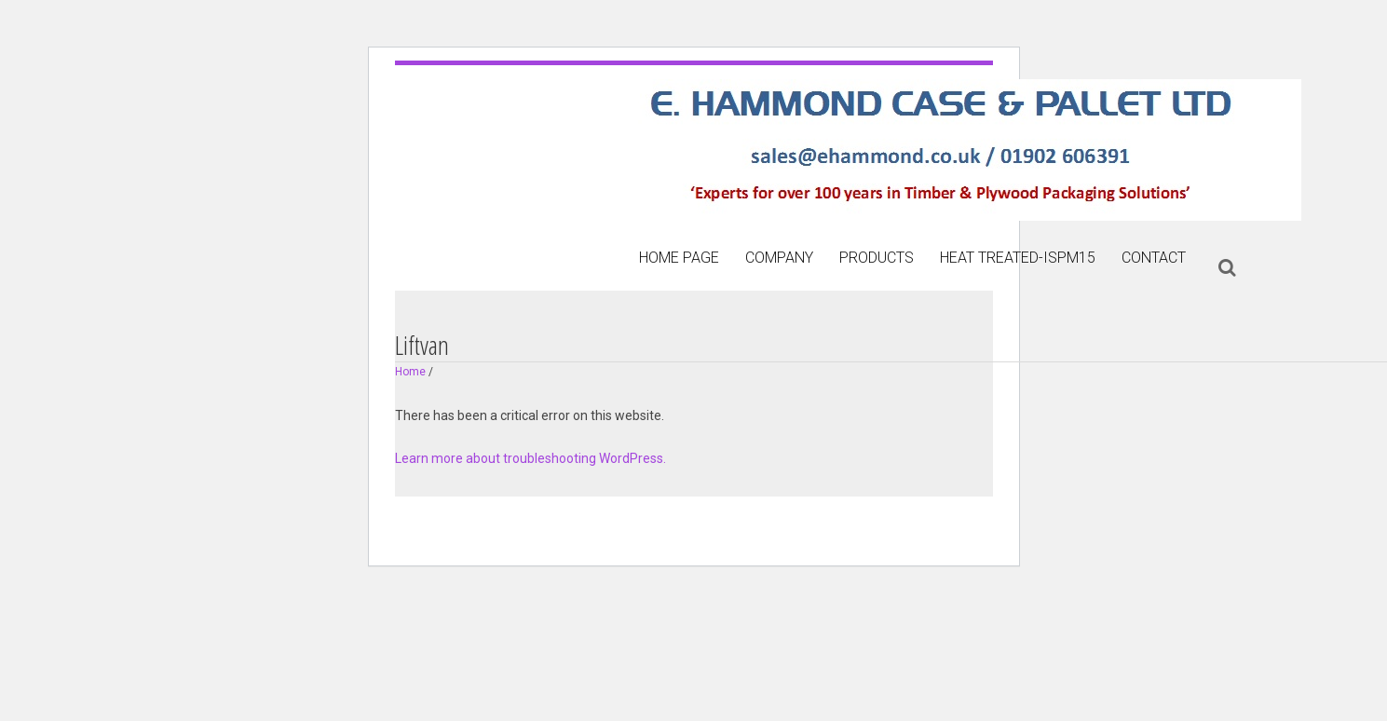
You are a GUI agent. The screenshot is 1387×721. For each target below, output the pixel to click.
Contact (1154, 257)
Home (410, 371)
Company (779, 257)
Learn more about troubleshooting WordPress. (530, 458)
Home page (679, 257)
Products (876, 257)
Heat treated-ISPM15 (1017, 257)
